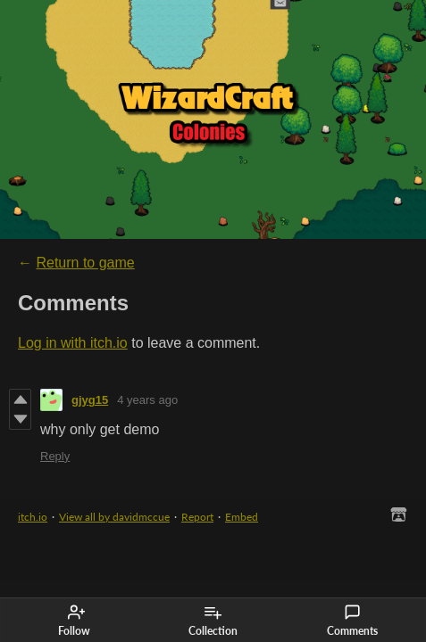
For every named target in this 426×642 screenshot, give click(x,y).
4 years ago (147, 400)
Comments (352, 621)
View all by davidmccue (114, 516)
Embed (241, 516)
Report (197, 516)
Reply (55, 456)
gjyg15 (89, 400)
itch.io (32, 516)
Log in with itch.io (73, 342)
